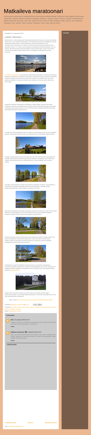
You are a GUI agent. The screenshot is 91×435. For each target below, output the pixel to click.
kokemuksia (53, 307)
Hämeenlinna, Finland (15, 311)
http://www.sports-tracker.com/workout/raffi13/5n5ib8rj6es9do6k (35, 300)
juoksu (32, 307)
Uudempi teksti (10, 423)
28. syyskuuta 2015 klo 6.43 (22, 319)
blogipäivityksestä (15, 270)
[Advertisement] (31, 405)
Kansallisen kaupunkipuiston (12, 75)
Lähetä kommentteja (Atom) (15, 426)
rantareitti (18, 309)
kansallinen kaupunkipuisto (41, 307)
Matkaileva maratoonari (33, 11)
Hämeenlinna (26, 307)
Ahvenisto (13, 307)
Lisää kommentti (12, 344)
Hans (12, 319)
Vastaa (13, 326)
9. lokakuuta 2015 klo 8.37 (34, 332)
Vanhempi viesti (51, 423)
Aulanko (19, 307)
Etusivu (30, 423)
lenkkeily (12, 309)
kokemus (7, 309)
